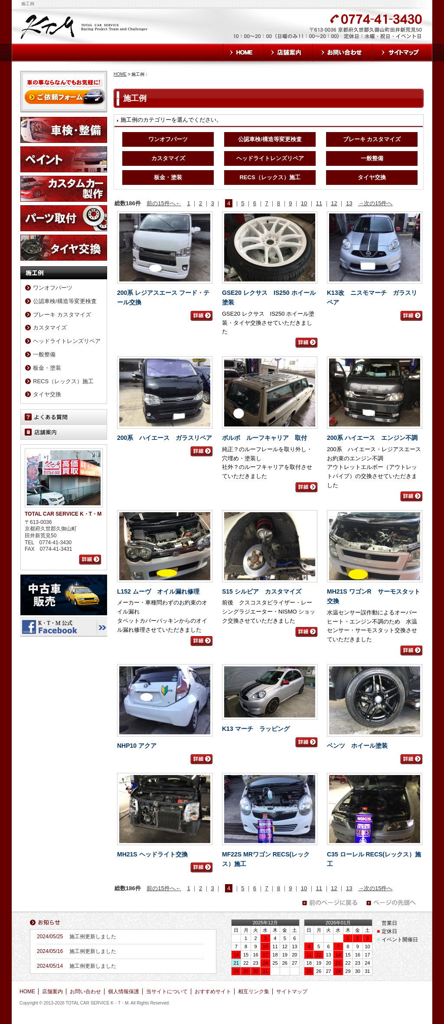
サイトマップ (402, 52)
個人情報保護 (123, 991)
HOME (243, 52)
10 (304, 203)
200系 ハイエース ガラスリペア (164, 437)
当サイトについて (167, 991)
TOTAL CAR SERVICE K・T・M (85, 26)
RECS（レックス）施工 (269, 177)
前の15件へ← (164, 203)
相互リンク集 (253, 991)
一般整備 (372, 158)
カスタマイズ (168, 158)
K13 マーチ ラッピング (256, 728)
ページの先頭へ (394, 902)
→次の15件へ (375, 203)
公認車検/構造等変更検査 (270, 139)
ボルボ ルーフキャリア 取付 (264, 437)
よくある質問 (63, 417)
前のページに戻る (329, 902)
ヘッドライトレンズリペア (270, 158)
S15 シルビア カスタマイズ (261, 591)
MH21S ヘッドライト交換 (152, 854)
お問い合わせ (342, 52)
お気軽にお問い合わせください (282, 31)
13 (349, 203)
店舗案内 (288, 52)
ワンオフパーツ (168, 139)
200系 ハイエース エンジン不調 (372, 437)
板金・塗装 (168, 177)
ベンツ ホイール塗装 (357, 745)
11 (319, 203)
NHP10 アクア (137, 745)
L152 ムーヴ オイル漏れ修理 (158, 591)
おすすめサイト (213, 991)
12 (334, 203)
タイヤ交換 (372, 177)
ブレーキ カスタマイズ (372, 139)
